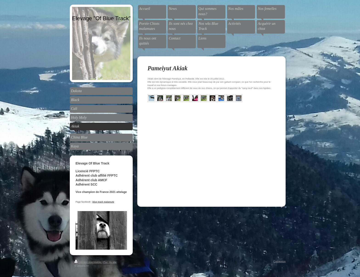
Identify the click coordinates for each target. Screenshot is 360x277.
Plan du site (109, 262)
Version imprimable (88, 262)
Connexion (279, 261)
